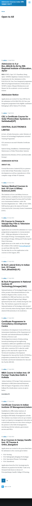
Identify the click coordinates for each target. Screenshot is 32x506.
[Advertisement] (16, 37)
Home (3, 11)
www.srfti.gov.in (25, 246)
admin (5, 60)
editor (5, 182)
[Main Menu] (29, 2)
